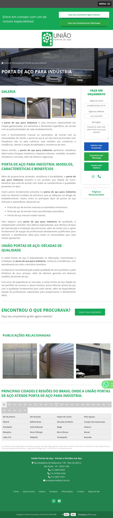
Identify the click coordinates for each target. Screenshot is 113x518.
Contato (80, 491)
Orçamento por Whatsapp (96, 156)
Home (16, 491)
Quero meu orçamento (90, 312)
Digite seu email (96, 101)
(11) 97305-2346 (56, 473)
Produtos (53, 491)
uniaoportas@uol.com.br (56, 480)
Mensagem (96, 122)
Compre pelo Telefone (96, 166)
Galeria (42, 491)
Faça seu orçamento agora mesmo (84, 14)
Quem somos (29, 491)
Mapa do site (94, 491)
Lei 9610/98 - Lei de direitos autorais (59, 448)
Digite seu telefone (96, 111)
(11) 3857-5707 (56, 476)
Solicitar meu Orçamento (96, 146)
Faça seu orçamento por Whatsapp (84, 23)
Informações (67, 491)
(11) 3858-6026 (56, 469)
